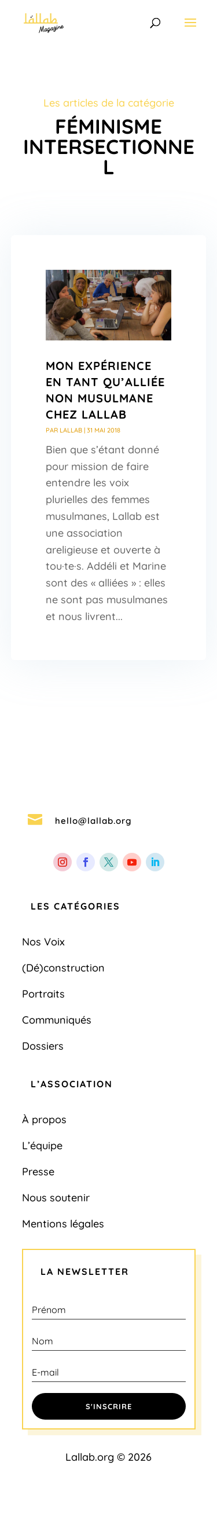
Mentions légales (63, 1223)
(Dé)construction (63, 967)
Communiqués (56, 1020)
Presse (38, 1171)
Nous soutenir (56, 1197)
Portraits (43, 993)
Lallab (71, 430)
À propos (44, 1119)
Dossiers (43, 1046)
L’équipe (42, 1145)
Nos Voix (43, 941)
